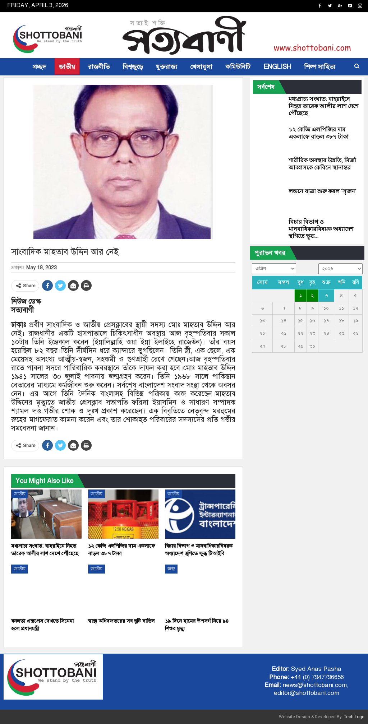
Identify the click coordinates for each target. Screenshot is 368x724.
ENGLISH (277, 67)
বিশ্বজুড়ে (133, 67)
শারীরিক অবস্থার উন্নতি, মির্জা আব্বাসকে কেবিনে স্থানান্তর (322, 164)
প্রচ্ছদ (39, 67)
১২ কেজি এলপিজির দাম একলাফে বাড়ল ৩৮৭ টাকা (319, 133)
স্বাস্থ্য (171, 568)
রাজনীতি (99, 67)
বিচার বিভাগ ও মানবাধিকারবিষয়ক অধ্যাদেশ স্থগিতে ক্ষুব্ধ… (321, 229)
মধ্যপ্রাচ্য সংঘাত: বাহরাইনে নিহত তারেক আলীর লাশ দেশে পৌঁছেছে (323, 106)
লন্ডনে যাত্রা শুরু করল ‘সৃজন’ (322, 191)
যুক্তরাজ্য (166, 67)
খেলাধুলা (201, 67)
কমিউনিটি (237, 67)
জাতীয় (67, 67)
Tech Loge (354, 716)
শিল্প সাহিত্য (319, 67)
